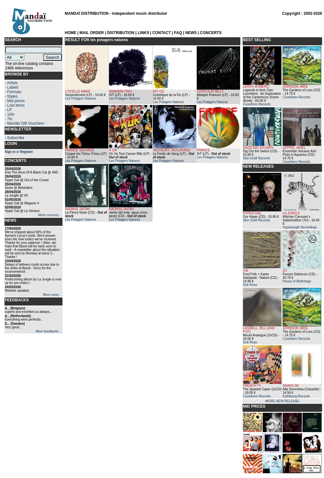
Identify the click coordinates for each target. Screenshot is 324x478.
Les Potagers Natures (80, 98)
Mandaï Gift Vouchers (25, 123)
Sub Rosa (250, 285)
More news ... (52, 295)
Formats (14, 92)
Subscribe (15, 138)
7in (9, 119)
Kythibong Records (296, 396)
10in (10, 114)
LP (9, 110)
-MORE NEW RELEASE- (282, 401)
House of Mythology (297, 281)
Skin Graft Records (256, 158)
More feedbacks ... (49, 331)
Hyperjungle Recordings (300, 227)
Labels (12, 87)
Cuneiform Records (256, 104)
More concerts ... (50, 215)
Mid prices (16, 101)
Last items (16, 105)
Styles (12, 96)
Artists (12, 83)
